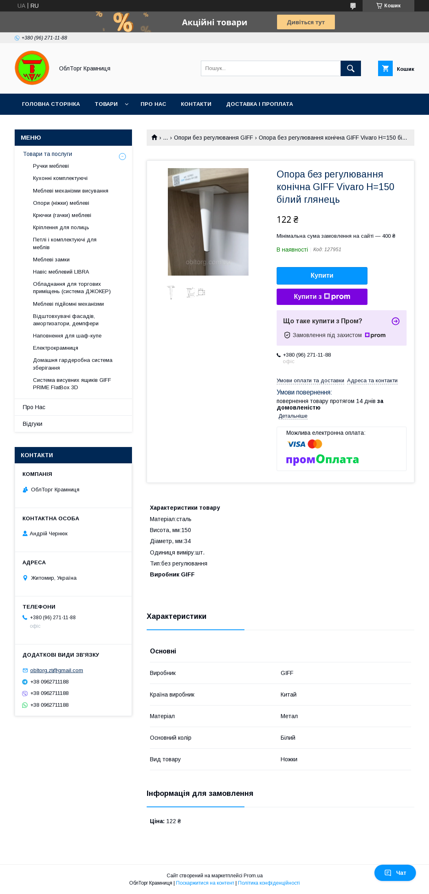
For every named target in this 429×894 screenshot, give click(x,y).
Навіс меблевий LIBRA (61, 272)
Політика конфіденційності (269, 883)
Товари (106, 104)
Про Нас (153, 104)
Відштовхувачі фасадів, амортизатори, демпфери (66, 319)
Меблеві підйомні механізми (68, 304)
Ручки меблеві (51, 166)
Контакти (196, 104)
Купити (322, 275)
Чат (395, 872)
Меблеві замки (51, 259)
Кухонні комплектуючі (60, 178)
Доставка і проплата (259, 104)
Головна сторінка (51, 104)
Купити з (322, 296)
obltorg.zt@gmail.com (56, 670)
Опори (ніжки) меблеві (61, 203)
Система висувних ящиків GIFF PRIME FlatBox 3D (72, 383)
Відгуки (32, 424)
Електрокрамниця (55, 348)
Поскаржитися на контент (205, 883)
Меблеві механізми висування (70, 191)
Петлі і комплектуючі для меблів (65, 243)
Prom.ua (253, 876)
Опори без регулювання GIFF (213, 137)
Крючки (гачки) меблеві (62, 215)
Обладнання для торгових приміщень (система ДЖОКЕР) (72, 287)
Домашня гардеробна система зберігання (72, 363)
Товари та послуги (47, 154)
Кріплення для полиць (61, 227)
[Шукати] (351, 68)
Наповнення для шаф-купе (67, 336)
